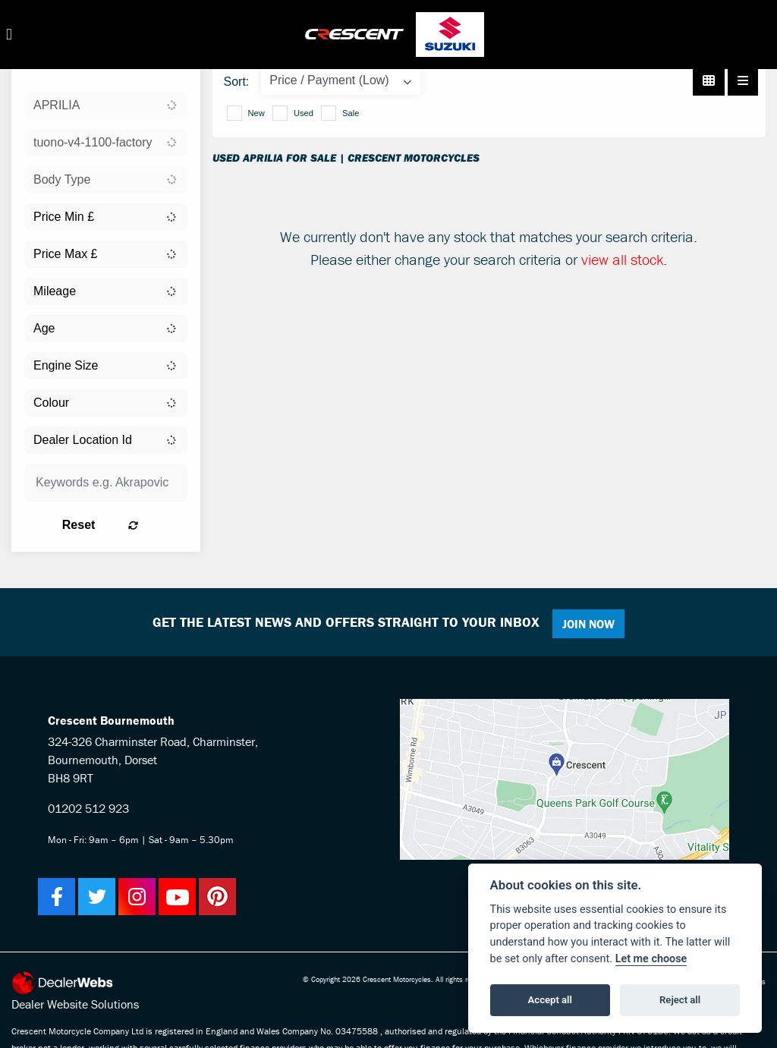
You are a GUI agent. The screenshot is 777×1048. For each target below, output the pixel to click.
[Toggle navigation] (9, 34)
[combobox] (105, 105)
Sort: (237, 81)
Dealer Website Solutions (75, 1004)
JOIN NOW (593, 623)
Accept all (550, 1000)
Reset (130, 524)
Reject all (679, 1000)
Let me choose (651, 958)
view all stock (622, 259)
